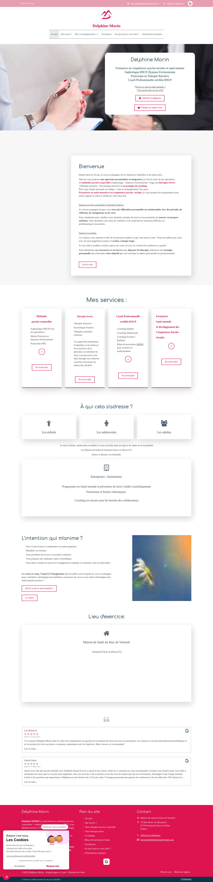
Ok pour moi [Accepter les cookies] (52, 866)
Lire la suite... (30, 748)
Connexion (186, 879)
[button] (6, 876)
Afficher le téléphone (175, 3)
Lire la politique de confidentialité (20, 856)
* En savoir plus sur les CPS (150, 90)
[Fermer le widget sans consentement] (54, 827)
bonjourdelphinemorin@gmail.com (157, 839)
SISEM (139, 344)
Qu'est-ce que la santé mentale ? (150, 87)
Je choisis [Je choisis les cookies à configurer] (19, 866)
